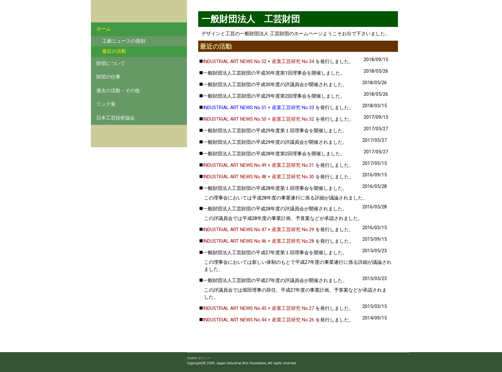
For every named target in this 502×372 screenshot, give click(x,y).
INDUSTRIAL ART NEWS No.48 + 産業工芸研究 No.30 (258, 177)
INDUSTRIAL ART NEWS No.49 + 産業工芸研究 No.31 (258, 165)
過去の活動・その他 (118, 90)
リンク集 (106, 104)
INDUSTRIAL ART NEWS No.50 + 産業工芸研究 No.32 (258, 119)
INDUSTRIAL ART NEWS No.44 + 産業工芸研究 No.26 (258, 320)
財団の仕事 (108, 77)
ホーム (103, 29)
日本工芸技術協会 (115, 118)
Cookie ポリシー (199, 358)
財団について (110, 63)
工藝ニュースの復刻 (123, 41)
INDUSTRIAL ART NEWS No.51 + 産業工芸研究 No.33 (258, 107)
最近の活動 (114, 51)
